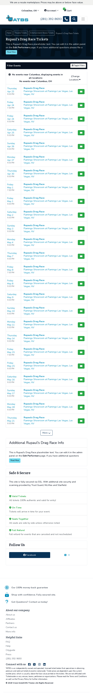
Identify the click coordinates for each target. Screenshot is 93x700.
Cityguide (10, 650)
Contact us (11, 627)
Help (8, 646)
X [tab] (67, 555)
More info (10, 631)
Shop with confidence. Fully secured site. (33, 594)
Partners (10, 623)
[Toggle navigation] (83, 19)
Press (8, 654)
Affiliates (10, 619)
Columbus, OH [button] (30, 10)
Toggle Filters (78, 65)
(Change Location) (75, 78)
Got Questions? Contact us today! (29, 601)
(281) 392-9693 (14, 658)
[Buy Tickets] (81, 91)
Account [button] (51, 10)
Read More (11, 52)
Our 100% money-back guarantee (29, 587)
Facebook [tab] (29, 555)
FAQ (8, 641)
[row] (46, 91)
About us (10, 614)
